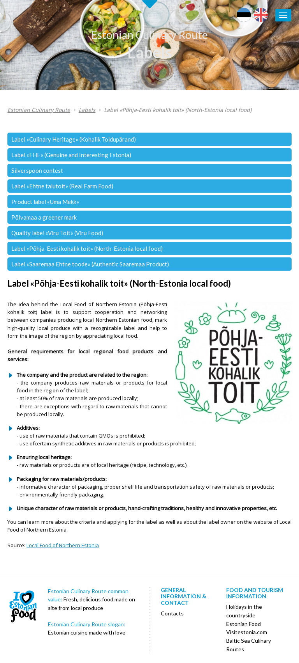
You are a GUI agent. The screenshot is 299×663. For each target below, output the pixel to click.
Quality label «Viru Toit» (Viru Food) (57, 232)
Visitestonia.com (246, 632)
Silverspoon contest (37, 170)
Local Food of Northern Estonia (62, 545)
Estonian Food (243, 623)
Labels (149, 52)
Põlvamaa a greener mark (44, 217)
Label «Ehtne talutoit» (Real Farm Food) (62, 186)
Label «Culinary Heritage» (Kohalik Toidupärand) (73, 139)
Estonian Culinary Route (149, 34)
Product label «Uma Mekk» (45, 201)
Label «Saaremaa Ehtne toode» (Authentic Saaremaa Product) (90, 264)
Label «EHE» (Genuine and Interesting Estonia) (71, 154)
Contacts (172, 613)
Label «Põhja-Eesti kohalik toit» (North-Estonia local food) (178, 109)
